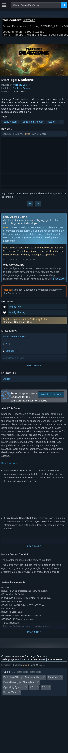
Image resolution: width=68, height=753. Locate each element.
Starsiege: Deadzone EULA (17, 324)
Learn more (9, 242)
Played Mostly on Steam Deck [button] (19, 684)
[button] (34, 136)
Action (51, 123)
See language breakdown (13, 661)
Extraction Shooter (33, 123)
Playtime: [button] (53, 679)
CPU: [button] (32, 689)
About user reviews (36, 661)
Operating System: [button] (13, 689)
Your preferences (55, 661)
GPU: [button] (44, 689)
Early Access (11, 123)
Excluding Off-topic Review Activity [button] (22, 679)
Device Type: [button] (10, 694)
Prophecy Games (21, 86)
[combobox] (36, 5)
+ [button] (61, 123)
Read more (58, 281)
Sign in (5, 195)
